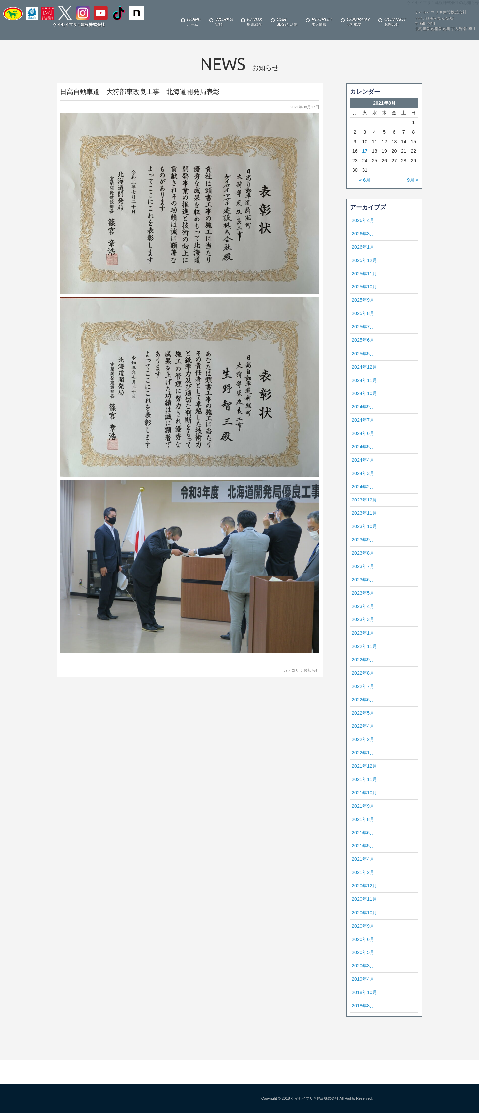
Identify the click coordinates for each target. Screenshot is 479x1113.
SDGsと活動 (287, 21)
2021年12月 (364, 766)
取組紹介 (254, 21)
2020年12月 (364, 885)
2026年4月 (363, 220)
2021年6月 (363, 832)
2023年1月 (363, 633)
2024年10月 (364, 393)
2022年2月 (363, 739)
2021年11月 (364, 779)
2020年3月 (363, 965)
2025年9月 (363, 300)
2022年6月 (363, 699)
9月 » (412, 180)
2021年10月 (364, 792)
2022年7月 (363, 686)
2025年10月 (364, 286)
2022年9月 (363, 659)
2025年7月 (363, 326)
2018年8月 (363, 1005)
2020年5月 (363, 952)
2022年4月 (363, 726)
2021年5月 (363, 845)
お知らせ (311, 670)
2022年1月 (363, 752)
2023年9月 (363, 539)
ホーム (194, 21)
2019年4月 (363, 979)
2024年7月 (363, 420)
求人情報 (322, 21)
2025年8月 (363, 313)
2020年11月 (364, 899)
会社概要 (358, 21)
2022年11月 (364, 646)
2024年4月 (363, 460)
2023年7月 (363, 566)
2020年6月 (363, 939)
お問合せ (395, 21)
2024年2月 (363, 486)
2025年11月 (364, 273)
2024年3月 (363, 473)
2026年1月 (363, 247)
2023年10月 (364, 526)
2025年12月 (364, 260)
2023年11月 (364, 513)
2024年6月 (363, 433)
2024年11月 (364, 380)
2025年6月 (363, 340)
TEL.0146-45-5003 (434, 18)
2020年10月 (364, 912)
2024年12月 (364, 367)
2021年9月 (363, 806)
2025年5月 (363, 353)
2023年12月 (364, 499)
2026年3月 (363, 233)
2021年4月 (363, 859)
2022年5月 (363, 713)
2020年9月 (363, 926)
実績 (224, 21)
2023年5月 (363, 593)
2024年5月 (363, 446)
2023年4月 (363, 606)
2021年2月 (363, 872)
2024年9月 (363, 406)
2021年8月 (363, 819)
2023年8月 (363, 553)
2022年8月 (363, 673)
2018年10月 (364, 992)
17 (364, 151)
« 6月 (364, 180)
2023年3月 (363, 619)
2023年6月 (363, 579)
